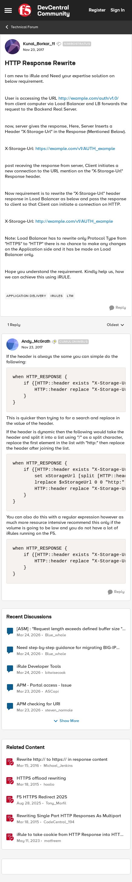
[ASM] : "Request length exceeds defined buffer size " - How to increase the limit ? (71, 628)
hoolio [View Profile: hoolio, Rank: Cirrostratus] (49, 784)
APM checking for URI (38, 704)
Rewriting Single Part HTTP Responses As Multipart (69, 815)
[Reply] (117, 308)
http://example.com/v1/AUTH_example (74, 221)
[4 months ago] (29, 691)
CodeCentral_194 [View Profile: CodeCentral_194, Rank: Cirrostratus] (59, 822)
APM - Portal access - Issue (44, 685)
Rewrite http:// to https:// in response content (62, 759)
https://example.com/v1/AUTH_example (75, 148)
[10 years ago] (28, 765)
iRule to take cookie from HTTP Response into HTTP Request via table (70, 834)
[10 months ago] (29, 803)
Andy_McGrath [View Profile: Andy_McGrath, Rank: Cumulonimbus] (35, 341)
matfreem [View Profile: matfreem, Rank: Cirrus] (52, 841)
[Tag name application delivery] (26, 296)
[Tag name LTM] (70, 296)
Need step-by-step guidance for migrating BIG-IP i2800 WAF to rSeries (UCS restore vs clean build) (67, 647)
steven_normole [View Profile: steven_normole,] (59, 710)
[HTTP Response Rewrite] (31, 347)
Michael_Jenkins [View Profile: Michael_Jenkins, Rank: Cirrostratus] (58, 765)
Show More (66, 721)
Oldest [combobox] (115, 325)
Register (97, 10)
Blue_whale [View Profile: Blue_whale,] (55, 635)
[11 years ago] (28, 784)
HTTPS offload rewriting (41, 778)
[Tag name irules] (56, 296)
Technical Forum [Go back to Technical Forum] (21, 27)
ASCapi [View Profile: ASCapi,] (52, 691)
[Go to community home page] (43, 10)
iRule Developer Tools (39, 666)
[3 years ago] (28, 841)
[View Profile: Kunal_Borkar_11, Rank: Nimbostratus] (12, 46)
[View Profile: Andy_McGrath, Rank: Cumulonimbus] (12, 344)
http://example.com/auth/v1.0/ (88, 98)
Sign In (117, 10)
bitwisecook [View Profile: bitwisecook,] (55, 672)
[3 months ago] (29, 635)
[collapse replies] (66, 337)
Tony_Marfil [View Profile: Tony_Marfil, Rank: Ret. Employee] (56, 803)
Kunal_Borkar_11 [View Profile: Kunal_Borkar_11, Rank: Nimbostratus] (39, 44)
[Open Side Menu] (8, 10)
